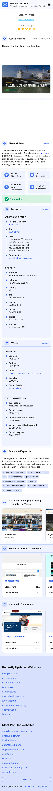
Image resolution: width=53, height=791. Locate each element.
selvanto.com (9, 772)
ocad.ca (6, 758)
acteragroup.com (11, 744)
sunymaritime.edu (15, 636)
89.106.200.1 (14, 232)
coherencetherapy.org (14, 705)
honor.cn (7, 714)
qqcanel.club (12, 580)
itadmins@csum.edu (18, 388)
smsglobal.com (10, 673)
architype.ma (9, 691)
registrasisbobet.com (13, 749)
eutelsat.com (9, 678)
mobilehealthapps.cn (13, 696)
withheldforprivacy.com (14, 767)
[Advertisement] (26, 56)
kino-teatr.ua (9, 700)
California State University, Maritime (25, 373)
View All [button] (47, 143)
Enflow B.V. (14, 224)
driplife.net (7, 754)
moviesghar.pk (10, 763)
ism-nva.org (8, 687)
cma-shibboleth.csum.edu (21, 258)
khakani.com (9, 740)
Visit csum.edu (26, 19)
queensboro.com (11, 682)
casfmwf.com (9, 709)
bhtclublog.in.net (11, 735)
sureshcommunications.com (17, 731)
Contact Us (26, 779)
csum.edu (44, 153)
